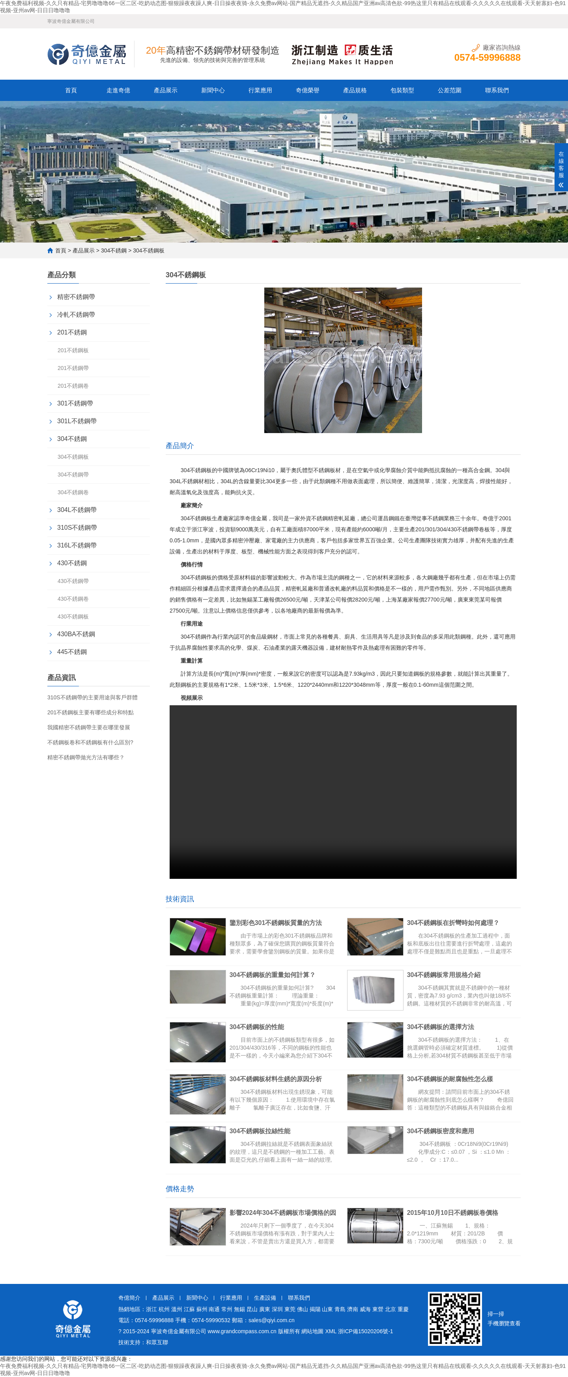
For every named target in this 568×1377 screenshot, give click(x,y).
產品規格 (355, 90)
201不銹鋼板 (73, 350)
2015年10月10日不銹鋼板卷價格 (455, 1212)
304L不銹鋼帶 (77, 509)
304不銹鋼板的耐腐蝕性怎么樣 (453, 1079)
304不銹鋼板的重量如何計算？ (275, 975)
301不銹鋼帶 (75, 403)
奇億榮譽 (308, 90)
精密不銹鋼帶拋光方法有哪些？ (86, 757)
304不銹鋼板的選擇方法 (443, 1027)
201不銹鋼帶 (73, 368)
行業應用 (260, 90)
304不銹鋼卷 (73, 492)
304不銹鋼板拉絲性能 (262, 1131)
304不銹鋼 (114, 250)
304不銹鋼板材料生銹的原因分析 (278, 1079)
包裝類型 (402, 90)
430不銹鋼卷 (73, 599)
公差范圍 (450, 90)
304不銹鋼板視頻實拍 (343, 792)
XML (330, 1331)
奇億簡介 (129, 1298)
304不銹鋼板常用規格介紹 (447, 975)
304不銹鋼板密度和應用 (443, 1131)
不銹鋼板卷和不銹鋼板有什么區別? (90, 742)
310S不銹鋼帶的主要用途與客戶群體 (92, 697)
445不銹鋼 (72, 651)
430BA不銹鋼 (76, 634)
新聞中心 (213, 90)
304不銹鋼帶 (73, 474)
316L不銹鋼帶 (77, 545)
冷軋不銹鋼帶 (76, 314)
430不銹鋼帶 (73, 581)
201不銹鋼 (72, 332)
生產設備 (265, 1298)
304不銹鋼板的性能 (259, 1027)
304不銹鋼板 (73, 457)
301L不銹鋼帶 (77, 421)
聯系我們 (497, 90)
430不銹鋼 (72, 563)
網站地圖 (312, 1331)
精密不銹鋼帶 (76, 296)
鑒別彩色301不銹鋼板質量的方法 (278, 922)
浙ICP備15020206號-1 (365, 1331)
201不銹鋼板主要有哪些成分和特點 (90, 712)
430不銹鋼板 (73, 616)
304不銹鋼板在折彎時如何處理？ (456, 922)
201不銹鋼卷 (73, 386)
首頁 (71, 90)
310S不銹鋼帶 (77, 527)
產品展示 (166, 90)
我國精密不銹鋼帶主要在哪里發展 (88, 727)
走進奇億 (118, 90)
